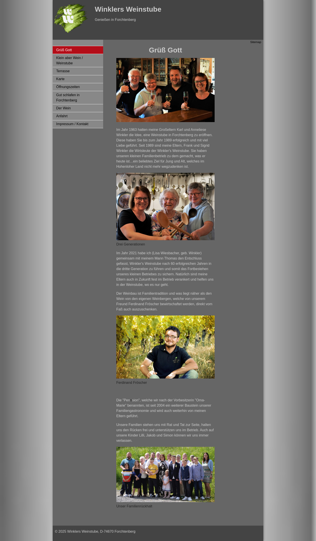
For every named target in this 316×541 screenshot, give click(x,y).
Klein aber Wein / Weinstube (69, 60)
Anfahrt (62, 116)
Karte (60, 79)
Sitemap (255, 42)
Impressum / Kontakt (72, 124)
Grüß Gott (64, 50)
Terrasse (63, 71)
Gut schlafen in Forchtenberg (68, 97)
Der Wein (63, 108)
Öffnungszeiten (68, 87)
